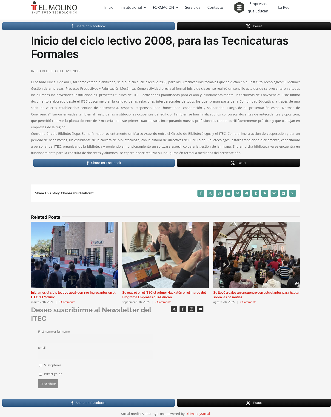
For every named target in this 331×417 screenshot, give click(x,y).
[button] (34, 262)
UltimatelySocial (197, 413)
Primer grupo (51, 374)
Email (42, 348)
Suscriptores (50, 365)
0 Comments (67, 302)
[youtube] (200, 309)
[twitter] (174, 309)
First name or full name (54, 332)
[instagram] (191, 309)
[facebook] (183, 309)
